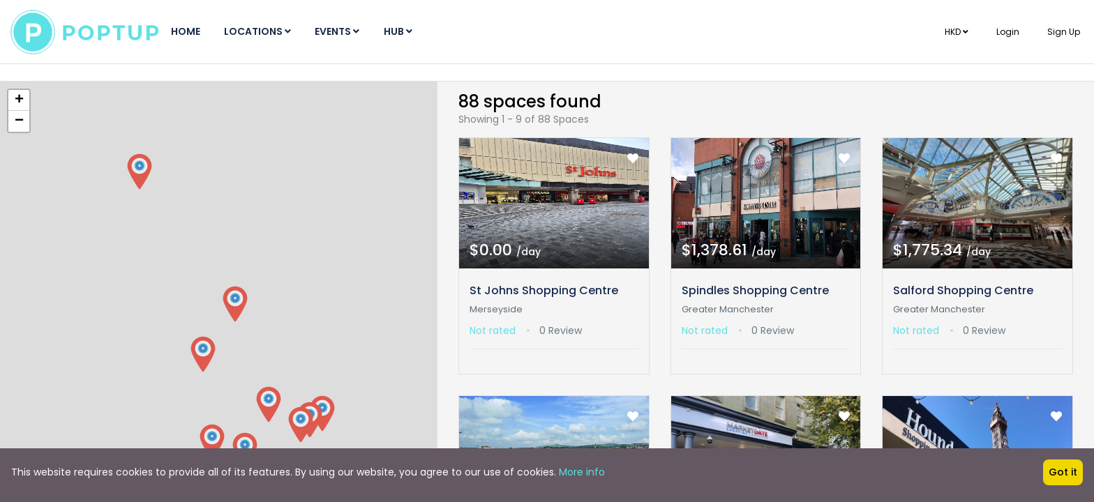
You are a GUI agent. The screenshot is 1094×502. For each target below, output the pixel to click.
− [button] (19, 121)
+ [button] (19, 100)
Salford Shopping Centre (963, 290)
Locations (263, 31)
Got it (1063, 472)
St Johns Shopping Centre (544, 290)
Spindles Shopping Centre (755, 290)
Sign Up (1063, 32)
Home (187, 31)
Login (1007, 32)
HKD (956, 32)
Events (347, 31)
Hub (412, 31)
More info (582, 472)
